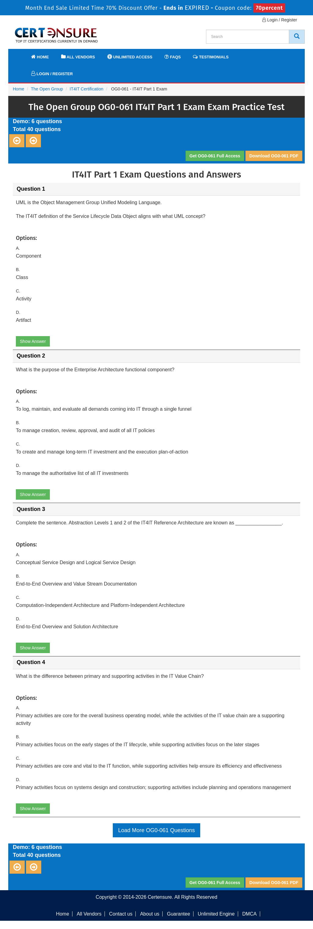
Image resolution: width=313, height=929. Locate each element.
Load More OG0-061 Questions (156, 830)
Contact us (120, 913)
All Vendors (78, 56)
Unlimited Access (130, 56)
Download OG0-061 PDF (273, 155)
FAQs (172, 56)
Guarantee (178, 913)
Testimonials (210, 56)
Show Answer (33, 341)
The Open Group (47, 88)
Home (40, 56)
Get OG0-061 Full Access (215, 155)
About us (149, 913)
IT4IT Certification (86, 88)
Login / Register (279, 19)
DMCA (249, 913)
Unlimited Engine (216, 913)
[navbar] (20, 54)
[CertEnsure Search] (297, 37)
